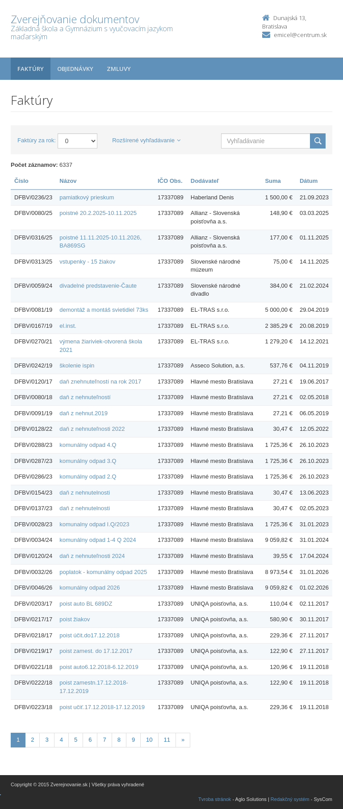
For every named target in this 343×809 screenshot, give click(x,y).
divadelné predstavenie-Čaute (98, 285)
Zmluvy (119, 69)
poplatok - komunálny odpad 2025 (103, 572)
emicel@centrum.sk (300, 35)
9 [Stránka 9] (133, 739)
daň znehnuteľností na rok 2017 (100, 381)
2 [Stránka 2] (32, 739)
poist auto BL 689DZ (85, 603)
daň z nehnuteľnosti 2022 (92, 428)
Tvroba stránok (214, 799)
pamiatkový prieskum (86, 197)
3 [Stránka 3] (46, 739)
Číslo (21, 180)
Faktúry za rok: (36, 140)
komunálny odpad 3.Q (87, 461)
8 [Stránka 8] (119, 739)
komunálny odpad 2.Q (87, 476)
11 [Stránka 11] (167, 739)
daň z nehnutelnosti (84, 492)
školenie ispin (76, 365)
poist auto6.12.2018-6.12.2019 (98, 667)
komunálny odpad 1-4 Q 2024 (97, 540)
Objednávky (75, 69)
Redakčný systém (290, 799)
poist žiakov (74, 619)
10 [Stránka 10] (149, 739)
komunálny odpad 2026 (89, 587)
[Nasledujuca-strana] (183, 740)
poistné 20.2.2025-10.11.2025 (98, 213)
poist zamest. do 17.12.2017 (95, 651)
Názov (67, 180)
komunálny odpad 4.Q (87, 445)
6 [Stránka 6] (90, 739)
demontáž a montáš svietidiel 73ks (103, 309)
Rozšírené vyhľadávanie (146, 140)
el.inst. (67, 325)
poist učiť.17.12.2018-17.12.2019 (102, 707)
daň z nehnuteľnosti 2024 (92, 556)
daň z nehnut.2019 (83, 413)
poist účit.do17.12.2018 (89, 635)
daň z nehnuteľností (84, 397)
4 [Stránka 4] (61, 739)
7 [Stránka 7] (104, 739)
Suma (272, 180)
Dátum (309, 180)
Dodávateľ (205, 180)
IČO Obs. (170, 180)
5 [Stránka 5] (75, 739)
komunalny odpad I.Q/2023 (94, 524)
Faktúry (30, 69)
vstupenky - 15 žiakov (87, 261)
